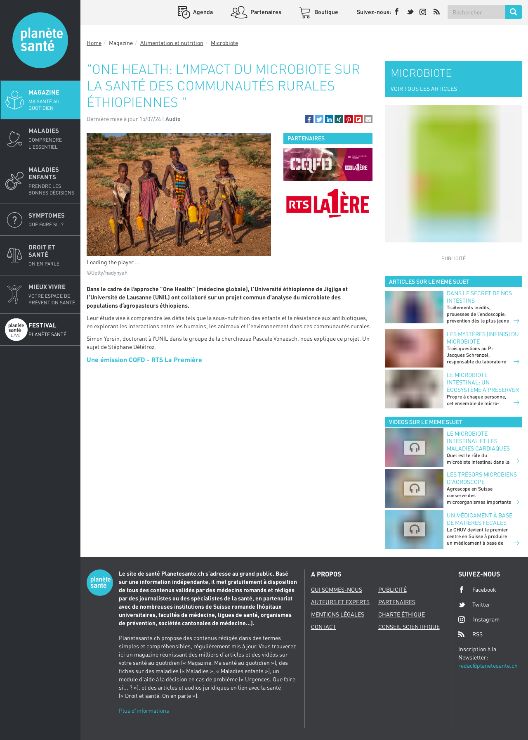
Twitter (474, 604)
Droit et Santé (51, 255)
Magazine (51, 99)
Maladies (51, 138)
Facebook (477, 590)
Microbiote (224, 42)
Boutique (325, 11)
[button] (309, 119)
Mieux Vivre (51, 294)
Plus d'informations (144, 710)
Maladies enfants (51, 181)
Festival (51, 329)
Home (94, 42)
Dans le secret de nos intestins (479, 296)
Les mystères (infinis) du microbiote (483, 337)
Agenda (202, 11)
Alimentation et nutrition (171, 42)
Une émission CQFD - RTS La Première (144, 359)
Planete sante (40, 40)
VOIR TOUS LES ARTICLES (424, 88)
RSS (470, 634)
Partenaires (265, 11)
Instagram (479, 619)
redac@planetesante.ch (488, 665)
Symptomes (51, 219)
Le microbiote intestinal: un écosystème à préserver (483, 382)
